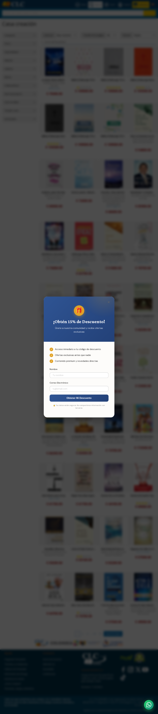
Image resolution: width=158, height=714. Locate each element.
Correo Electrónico (59, 382)
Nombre (53, 369)
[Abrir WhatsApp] (149, 705)
